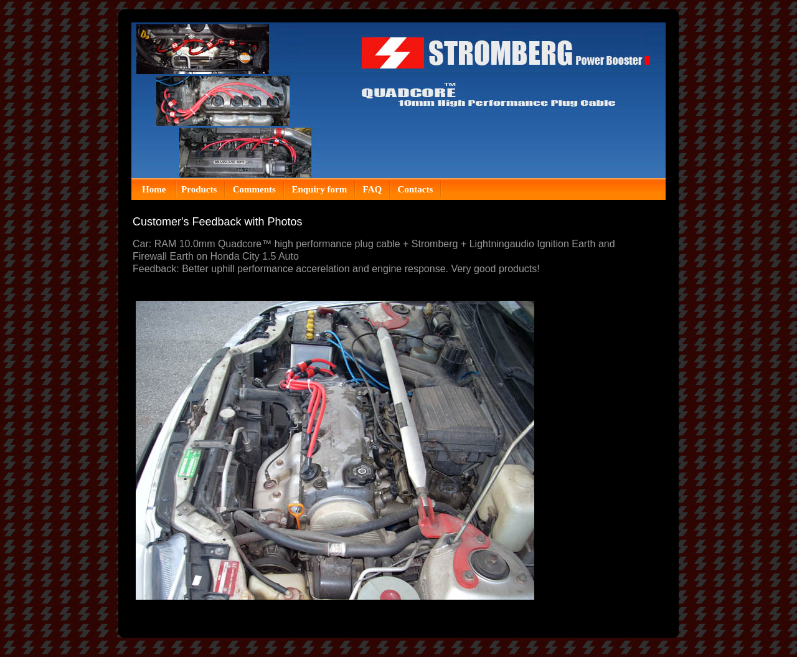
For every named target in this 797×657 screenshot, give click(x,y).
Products (199, 189)
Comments (254, 189)
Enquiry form (319, 189)
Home (155, 189)
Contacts (415, 189)
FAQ (372, 189)
